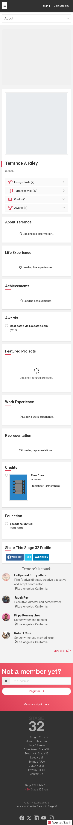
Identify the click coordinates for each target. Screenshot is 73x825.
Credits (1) (37, 199)
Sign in (47, 5)
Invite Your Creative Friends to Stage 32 (36, 806)
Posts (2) (37, 182)
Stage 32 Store (39, 789)
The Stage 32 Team (36, 737)
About (8, 18)
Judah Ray (21, 597)
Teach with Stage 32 (36, 753)
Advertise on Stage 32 (36, 749)
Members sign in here (36, 704)
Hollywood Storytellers (30, 575)
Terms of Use (37, 761)
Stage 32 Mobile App (36, 785)
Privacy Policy (36, 769)
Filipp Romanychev (27, 615)
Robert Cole (22, 633)
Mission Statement (36, 741)
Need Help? (36, 757)
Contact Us (36, 773)
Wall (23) (37, 191)
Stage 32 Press (36, 745)
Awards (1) (37, 208)
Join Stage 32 (61, 5)
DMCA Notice (36, 765)
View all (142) (62, 650)
